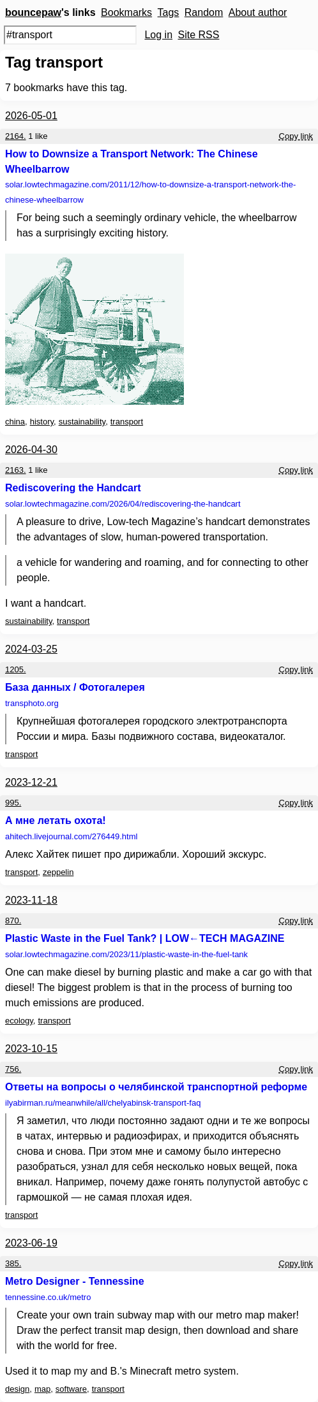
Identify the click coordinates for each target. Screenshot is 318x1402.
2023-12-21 (31, 782)
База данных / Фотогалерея (75, 687)
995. (13, 802)
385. (13, 1263)
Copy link (296, 136)
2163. (15, 470)
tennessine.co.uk (48, 1297)
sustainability (82, 421)
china (15, 421)
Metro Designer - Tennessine (74, 1281)
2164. (15, 136)
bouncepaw (33, 12)
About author (258, 12)
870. (13, 920)
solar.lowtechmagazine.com (150, 192)
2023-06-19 (31, 1243)
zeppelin (58, 872)
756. (13, 1069)
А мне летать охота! (55, 820)
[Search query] (70, 35)
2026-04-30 (31, 449)
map (42, 1389)
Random (204, 12)
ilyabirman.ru (103, 1103)
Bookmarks (126, 12)
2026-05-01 (31, 115)
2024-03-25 (31, 649)
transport (126, 421)
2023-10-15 (31, 1048)
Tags (168, 12)
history (42, 421)
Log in (158, 34)
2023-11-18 (31, 900)
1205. (15, 669)
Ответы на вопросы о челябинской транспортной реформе (156, 1086)
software (71, 1389)
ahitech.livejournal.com (71, 836)
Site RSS (199, 34)
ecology (19, 1020)
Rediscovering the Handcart (73, 487)
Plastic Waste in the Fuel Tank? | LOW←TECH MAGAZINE (144, 938)
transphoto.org (32, 703)
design (17, 1389)
